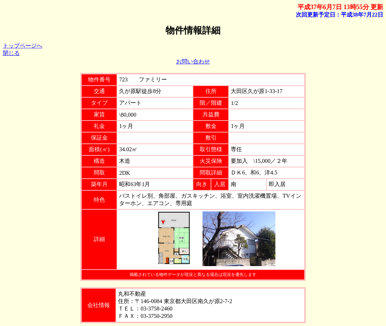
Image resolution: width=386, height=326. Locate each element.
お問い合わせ (193, 61)
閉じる (11, 53)
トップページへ (22, 46)
